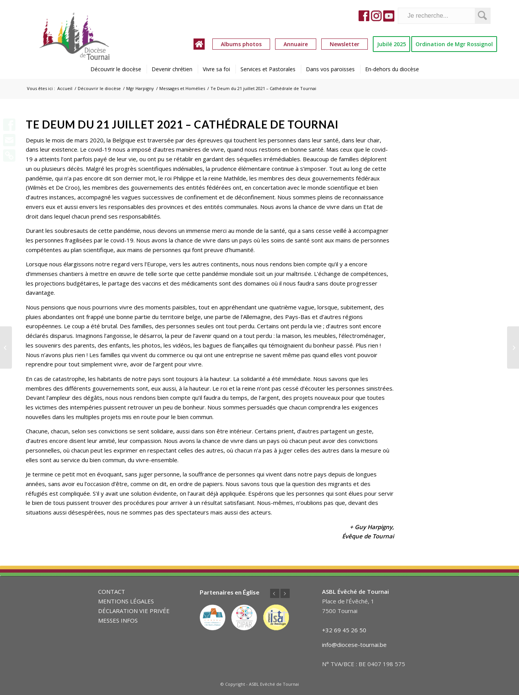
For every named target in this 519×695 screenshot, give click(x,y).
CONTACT (111, 591)
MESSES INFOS (118, 620)
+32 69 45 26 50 (344, 630)
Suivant (285, 593)
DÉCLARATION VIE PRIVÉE (134, 611)
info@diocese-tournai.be (354, 644)
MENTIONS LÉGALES (126, 601)
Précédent (274, 593)
